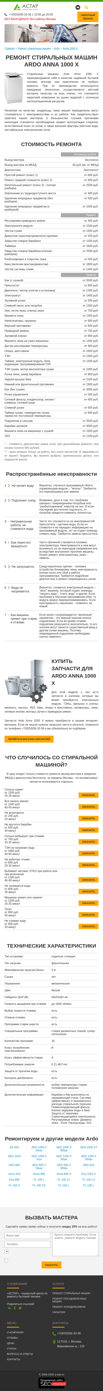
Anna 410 (14, 1173)
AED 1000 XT (88, 1147)
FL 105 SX (39, 1185)
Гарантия (58, 1312)
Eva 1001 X (88, 1173)
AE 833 (14, 1147)
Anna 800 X (64, 1173)
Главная (9, 48)
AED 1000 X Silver (39, 1149)
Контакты (13, 1359)
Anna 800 (39, 1173)
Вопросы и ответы (20, 1354)
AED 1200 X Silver (64, 1158)
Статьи (11, 1348)
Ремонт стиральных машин (34, 48)
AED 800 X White (64, 1167)
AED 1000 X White (64, 1149)
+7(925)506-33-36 (20, 14)
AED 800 (14, 1165)
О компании (15, 1332)
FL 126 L (88, 1185)
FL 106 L (63, 1185)
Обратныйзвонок (88, 17)
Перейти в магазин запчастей (29, 739)
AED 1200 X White (88, 1158)
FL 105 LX (88, 1179)
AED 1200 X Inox (39, 1158)
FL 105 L (39, 1179)
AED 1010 (14, 1156)
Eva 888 (14, 1179)
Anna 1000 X (70, 48)
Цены (10, 1343)
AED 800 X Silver (39, 1167)
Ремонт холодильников (68, 1306)
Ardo (57, 48)
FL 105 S (14, 1185)
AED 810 (88, 1165)
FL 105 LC (63, 1179)
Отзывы (12, 1337)
